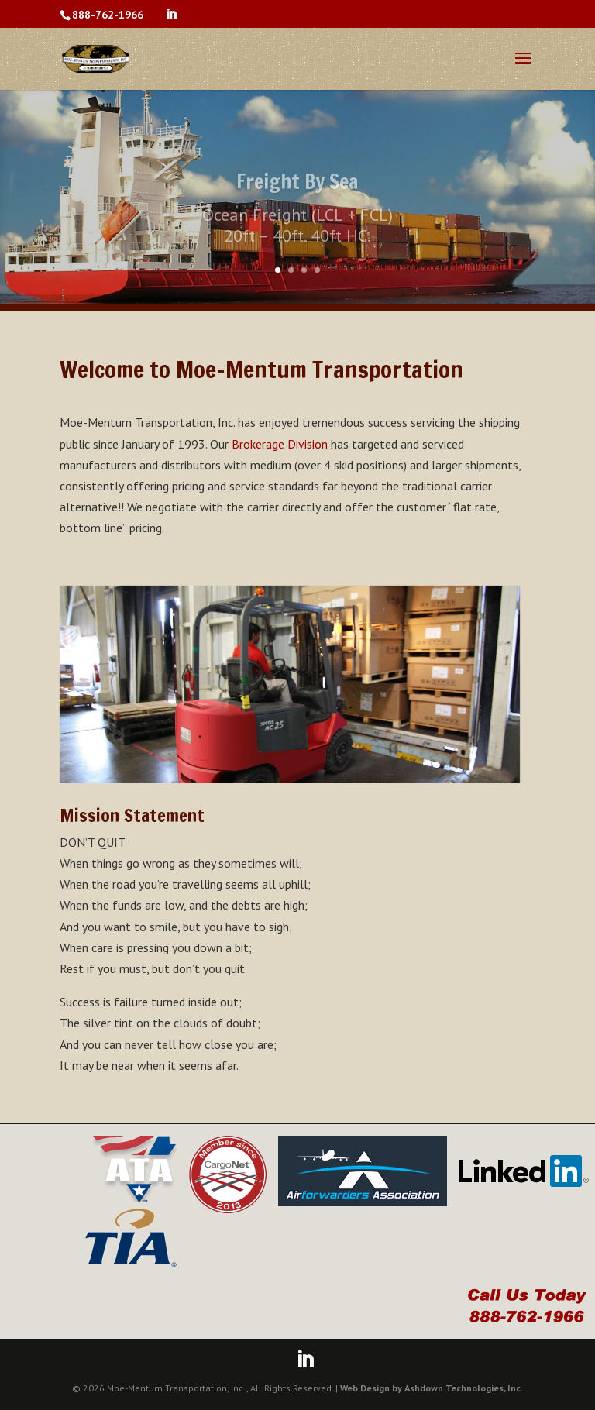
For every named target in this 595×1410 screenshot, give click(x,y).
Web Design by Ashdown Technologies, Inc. (431, 1388)
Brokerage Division (280, 444)
